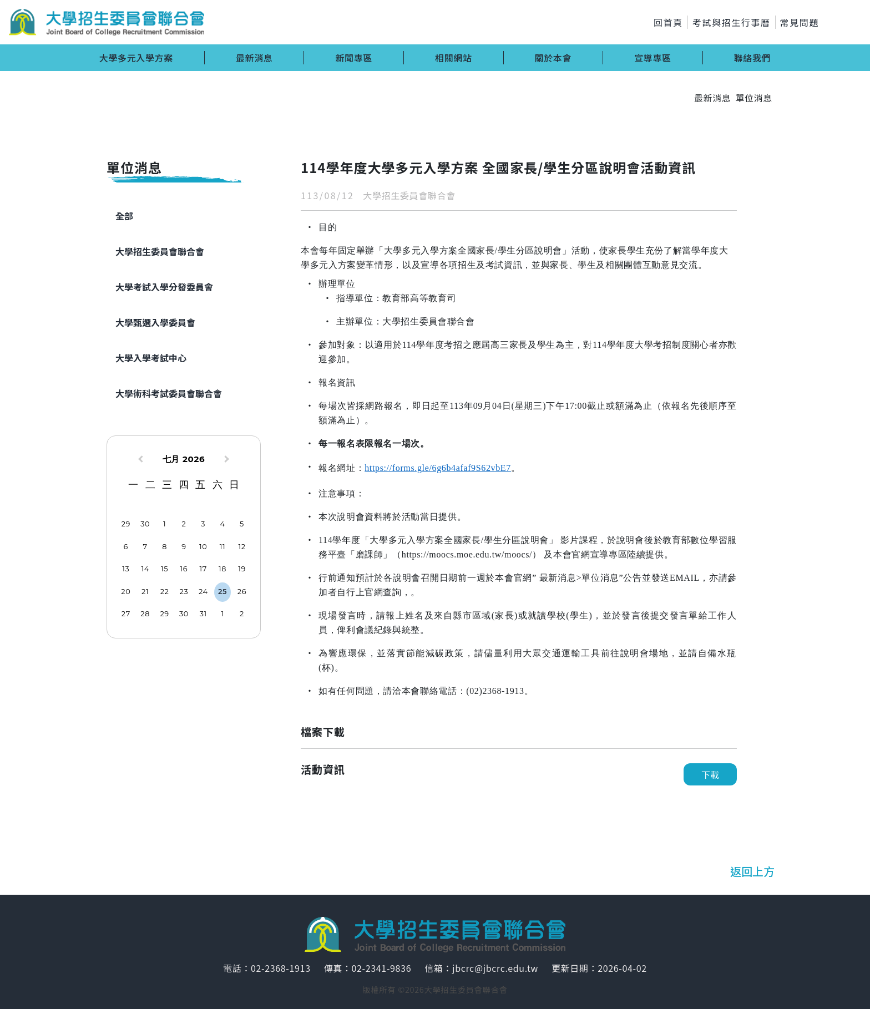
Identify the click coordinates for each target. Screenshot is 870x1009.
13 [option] (125, 569)
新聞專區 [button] (353, 57)
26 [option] (241, 591)
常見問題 (799, 22)
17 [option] (203, 569)
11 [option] (223, 546)
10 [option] (203, 546)
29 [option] (126, 524)
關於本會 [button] (553, 57)
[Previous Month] (139, 460)
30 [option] (145, 524)
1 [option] (164, 524)
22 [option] (164, 591)
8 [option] (164, 546)
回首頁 (668, 22)
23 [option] (184, 591)
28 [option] (145, 614)
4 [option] (222, 524)
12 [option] (241, 546)
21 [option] (145, 591)
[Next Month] (228, 460)
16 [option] (184, 569)
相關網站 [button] (453, 57)
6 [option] (126, 546)
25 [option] (222, 591)
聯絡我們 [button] (752, 57)
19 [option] (242, 569)
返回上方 (752, 871)
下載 (710, 774)
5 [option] (242, 524)
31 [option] (203, 614)
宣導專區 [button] (652, 57)
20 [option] (125, 591)
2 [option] (183, 524)
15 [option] (164, 569)
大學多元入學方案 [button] (136, 57)
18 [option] (222, 569)
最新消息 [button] (254, 57)
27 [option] (126, 614)
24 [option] (203, 591)
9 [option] (183, 546)
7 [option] (145, 546)
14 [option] (145, 569)
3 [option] (203, 524)
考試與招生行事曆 (731, 22)
